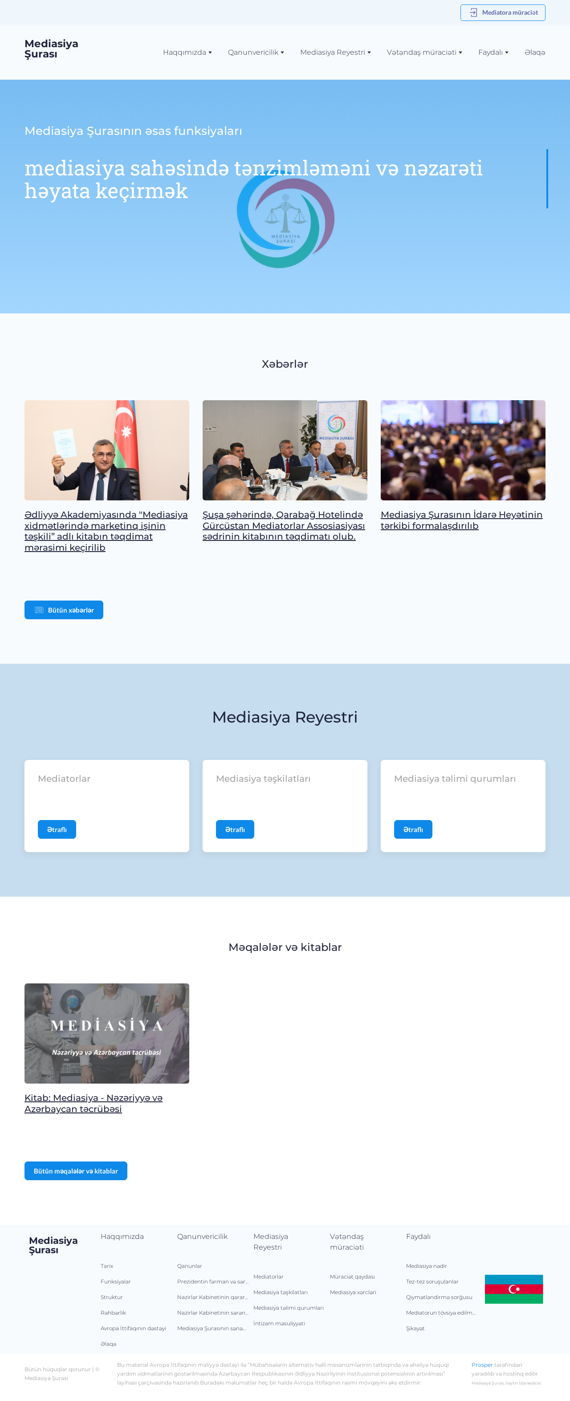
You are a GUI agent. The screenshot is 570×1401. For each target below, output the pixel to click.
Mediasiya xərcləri (353, 1292)
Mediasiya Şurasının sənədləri (213, 1328)
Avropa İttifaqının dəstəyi (133, 1328)
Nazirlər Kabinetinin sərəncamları (213, 1312)
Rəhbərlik (113, 1312)
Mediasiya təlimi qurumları (288, 1307)
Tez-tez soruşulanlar (432, 1281)
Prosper (482, 1364)
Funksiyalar (116, 1281)
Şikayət (415, 1328)
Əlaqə (535, 52)
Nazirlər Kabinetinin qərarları (213, 1297)
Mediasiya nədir (426, 1266)
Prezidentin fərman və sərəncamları (213, 1281)
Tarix (107, 1266)
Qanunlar (189, 1266)
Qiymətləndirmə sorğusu (439, 1297)
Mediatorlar (268, 1276)
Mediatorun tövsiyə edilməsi (442, 1312)
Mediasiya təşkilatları (280, 1292)
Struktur (112, 1297)
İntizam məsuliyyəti (279, 1323)
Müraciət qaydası (352, 1276)
